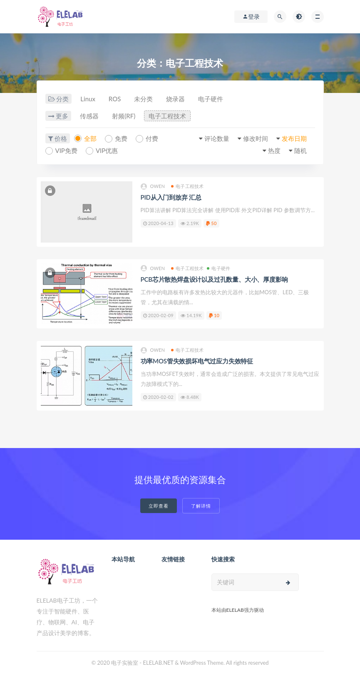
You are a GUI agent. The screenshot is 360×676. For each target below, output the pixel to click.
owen (153, 186)
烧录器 (175, 99)
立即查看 (159, 505)
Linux (87, 99)
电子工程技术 (167, 116)
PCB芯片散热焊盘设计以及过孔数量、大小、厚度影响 (214, 279)
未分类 (143, 99)
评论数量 (216, 138)
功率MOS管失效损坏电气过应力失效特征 (197, 361)
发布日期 (294, 138)
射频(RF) (123, 116)
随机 (300, 150)
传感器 (89, 116)
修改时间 (255, 138)
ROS (115, 99)
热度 (274, 150)
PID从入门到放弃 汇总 (171, 197)
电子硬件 (210, 99)
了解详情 (201, 505)
